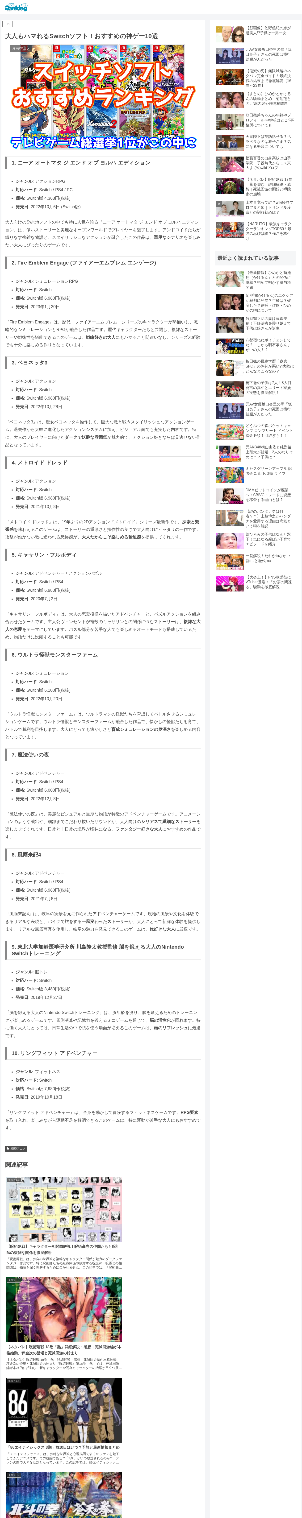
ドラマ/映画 (168, 1503)
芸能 (151, 1503)
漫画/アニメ (16, 1148)
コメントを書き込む (103, 1455)
